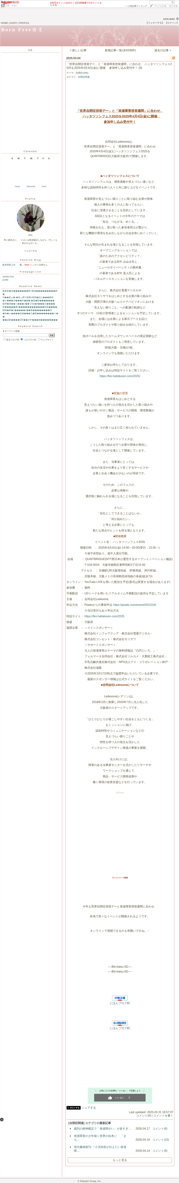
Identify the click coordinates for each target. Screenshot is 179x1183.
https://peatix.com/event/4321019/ (134, 604)
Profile (30, 198)
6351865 (169, 19)
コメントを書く (163, 1115)
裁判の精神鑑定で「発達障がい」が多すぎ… (102, 1128)
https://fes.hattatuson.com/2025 (104, 616)
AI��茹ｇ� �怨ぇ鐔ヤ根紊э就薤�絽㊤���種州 (28, 297)
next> (44, 186)
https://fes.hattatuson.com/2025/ (120, 376)
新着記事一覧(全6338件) (120, 50)
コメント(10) (160, 1139)
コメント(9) (143, 1115)
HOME (4, 23)
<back (17, 186)
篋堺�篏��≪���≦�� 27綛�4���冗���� (29, 304)
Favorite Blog (30, 260)
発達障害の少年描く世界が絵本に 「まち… (100, 1137)
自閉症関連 (84, 77)
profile (5, 280)
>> (136, 6)
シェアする (89, 1107)
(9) (140, 67)
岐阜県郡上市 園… (13, 265)
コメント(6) (159, 1128)
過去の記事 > (162, 50)
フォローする (30, 251)
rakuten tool (8, 276)
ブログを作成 (159, 6)
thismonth (31, 186)
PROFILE (24, 23)
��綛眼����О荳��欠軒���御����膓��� (30, 320)
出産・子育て (11, 5)
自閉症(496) (82, 72)
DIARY (13, 23)
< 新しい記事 (78, 50)
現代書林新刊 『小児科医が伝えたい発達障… (100, 1148)
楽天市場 (173, 6)
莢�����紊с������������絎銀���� (30, 307)
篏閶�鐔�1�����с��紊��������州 (27, 310)
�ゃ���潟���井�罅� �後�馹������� (28, 300)
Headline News (30, 286)
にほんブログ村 (120, 1003)
